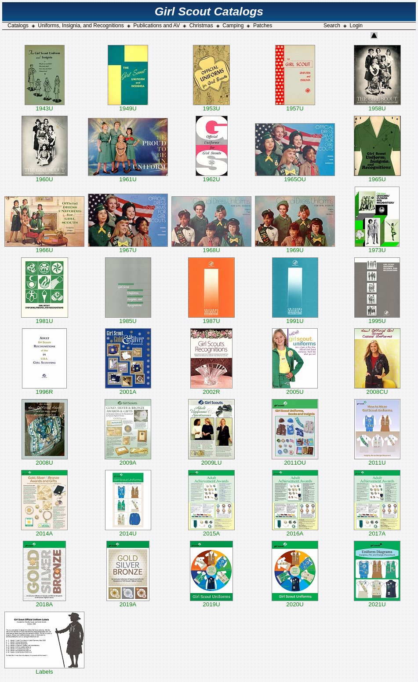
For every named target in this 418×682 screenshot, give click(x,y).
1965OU (295, 177)
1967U (128, 247)
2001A (128, 389)
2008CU (377, 389)
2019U (211, 602)
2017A (377, 531)
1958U (377, 106)
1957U (295, 106)
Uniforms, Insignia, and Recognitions (81, 25)
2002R (211, 389)
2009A (128, 460)
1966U (44, 247)
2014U (128, 531)
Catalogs (17, 25)
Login (356, 25)
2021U (377, 602)
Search (331, 25)
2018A (44, 602)
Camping (233, 25)
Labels (44, 669)
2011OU (295, 460)
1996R (44, 389)
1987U (211, 318)
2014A (44, 531)
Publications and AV (156, 25)
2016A (295, 531)
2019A (127, 602)
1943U (45, 106)
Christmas (201, 25)
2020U (295, 602)
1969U (295, 247)
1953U (211, 106)
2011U (377, 460)
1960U (45, 177)
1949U (128, 106)
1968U (211, 247)
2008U (45, 460)
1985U (128, 318)
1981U (44, 318)
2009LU (211, 460)
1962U (212, 177)
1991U (295, 318)
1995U (377, 318)
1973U (377, 247)
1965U (377, 177)
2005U (295, 389)
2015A (211, 531)
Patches (262, 25)
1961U (128, 177)
